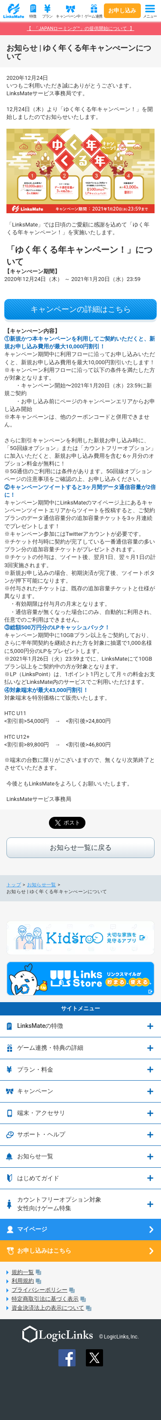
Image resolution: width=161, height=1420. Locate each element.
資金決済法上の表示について (48, 1308)
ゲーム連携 (93, 16)
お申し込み (122, 10)
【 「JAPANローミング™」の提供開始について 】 (80, 28)
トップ (13, 885)
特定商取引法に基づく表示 (45, 1299)
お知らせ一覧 (41, 885)
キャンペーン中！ (69, 16)
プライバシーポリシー (39, 1290)
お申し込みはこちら (44, 1250)
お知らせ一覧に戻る (81, 847)
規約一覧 (23, 1272)
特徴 (32, 16)
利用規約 (23, 1281)
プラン (47, 16)
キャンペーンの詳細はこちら (80, 309)
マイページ (32, 1229)
